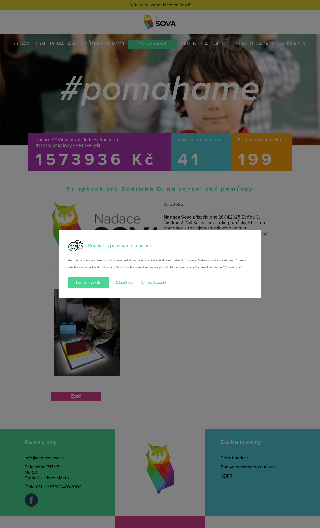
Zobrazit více (124, 282)
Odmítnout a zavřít (153, 282)
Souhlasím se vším (89, 282)
